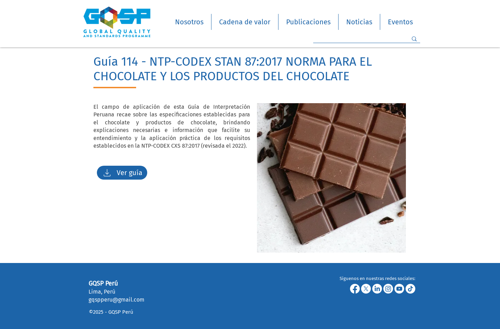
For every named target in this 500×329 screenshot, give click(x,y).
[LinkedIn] (377, 289)
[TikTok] (410, 289)
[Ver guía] (122, 173)
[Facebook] (355, 289)
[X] (366, 289)
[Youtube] (399, 289)
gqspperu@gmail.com (116, 299)
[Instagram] (388, 289)
